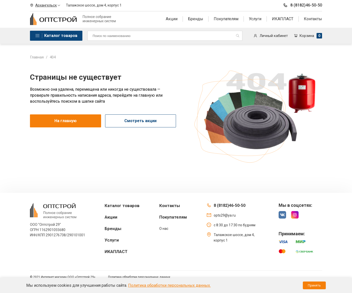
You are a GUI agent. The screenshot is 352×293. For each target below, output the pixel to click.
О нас (163, 229)
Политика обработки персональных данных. (169, 285)
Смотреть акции (140, 120)
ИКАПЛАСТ (282, 18)
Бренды (195, 18)
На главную (65, 120)
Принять (314, 285)
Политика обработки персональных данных (139, 277)
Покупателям (226, 18)
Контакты (313, 18)
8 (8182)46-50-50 (302, 5)
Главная (37, 57)
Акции (171, 18)
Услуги (255, 18)
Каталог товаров (60, 35)
